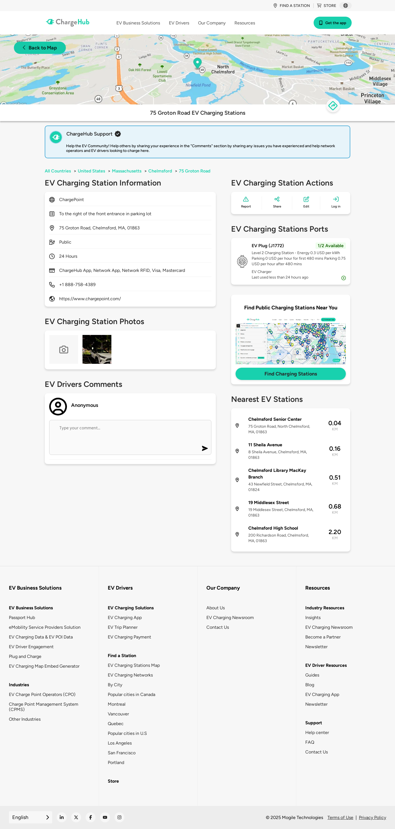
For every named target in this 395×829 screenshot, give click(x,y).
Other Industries (25, 719)
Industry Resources (324, 607)
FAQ (309, 742)
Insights (313, 617)
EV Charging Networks (130, 675)
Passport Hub (22, 617)
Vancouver (118, 714)
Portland (116, 762)
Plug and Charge (25, 656)
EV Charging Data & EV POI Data (41, 637)
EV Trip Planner (123, 627)
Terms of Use (340, 817)
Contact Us (217, 627)
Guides (312, 675)
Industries (19, 684)
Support (313, 722)
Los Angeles (120, 743)
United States (91, 171)
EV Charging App (125, 617)
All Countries (58, 171)
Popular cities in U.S (127, 733)
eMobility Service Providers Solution (45, 627)
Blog (309, 684)
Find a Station (122, 655)
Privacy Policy (372, 817)
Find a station (291, 5)
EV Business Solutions (31, 607)
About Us (215, 607)
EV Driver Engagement (31, 646)
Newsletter (316, 646)
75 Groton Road (194, 171)
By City (115, 684)
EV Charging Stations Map (134, 665)
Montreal (117, 704)
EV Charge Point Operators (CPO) (42, 694)
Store (326, 5)
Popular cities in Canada (131, 694)
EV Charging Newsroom (230, 617)
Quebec (116, 723)
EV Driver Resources (326, 665)
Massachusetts (126, 171)
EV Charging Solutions (131, 607)
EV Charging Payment (129, 637)
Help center (317, 732)
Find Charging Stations (290, 374)
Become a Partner (323, 637)
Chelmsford (160, 171)
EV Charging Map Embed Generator (44, 666)
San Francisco (122, 752)
